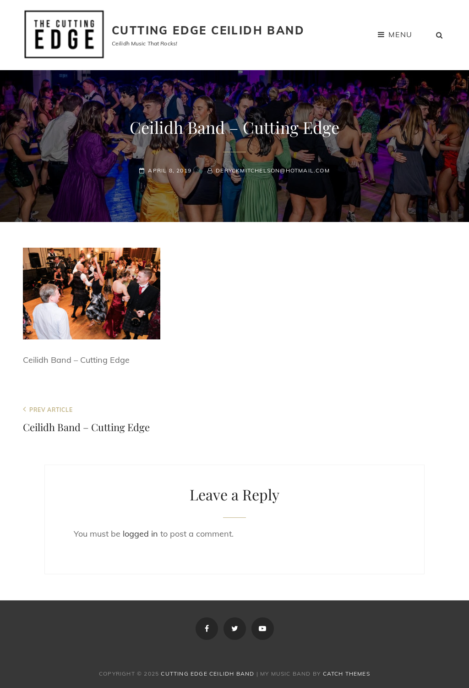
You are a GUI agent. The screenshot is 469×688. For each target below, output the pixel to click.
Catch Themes (346, 673)
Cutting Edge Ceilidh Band (208, 30)
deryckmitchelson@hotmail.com (273, 170)
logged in (140, 533)
